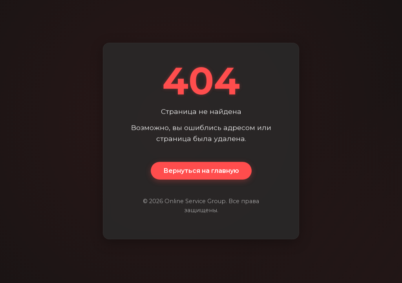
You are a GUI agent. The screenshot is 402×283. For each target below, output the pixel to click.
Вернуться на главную (201, 171)
